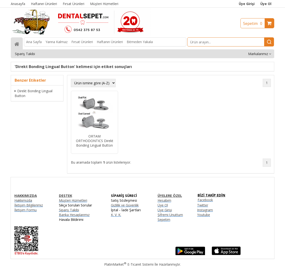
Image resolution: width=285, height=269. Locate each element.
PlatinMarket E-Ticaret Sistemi (129, 264)
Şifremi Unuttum (170, 214)
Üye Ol (265, 3)
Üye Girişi (247, 3)
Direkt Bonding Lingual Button (33, 93)
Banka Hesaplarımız (74, 214)
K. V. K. (116, 214)
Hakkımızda (23, 200)
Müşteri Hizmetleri (73, 200)
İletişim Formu (25, 210)
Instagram (205, 210)
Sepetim (254, 23)
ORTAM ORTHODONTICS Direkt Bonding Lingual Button (94, 141)
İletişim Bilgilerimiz (28, 205)
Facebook (205, 200)
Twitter (202, 205)
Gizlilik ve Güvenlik (125, 205)
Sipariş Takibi (69, 210)
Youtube (203, 214)
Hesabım (164, 200)
